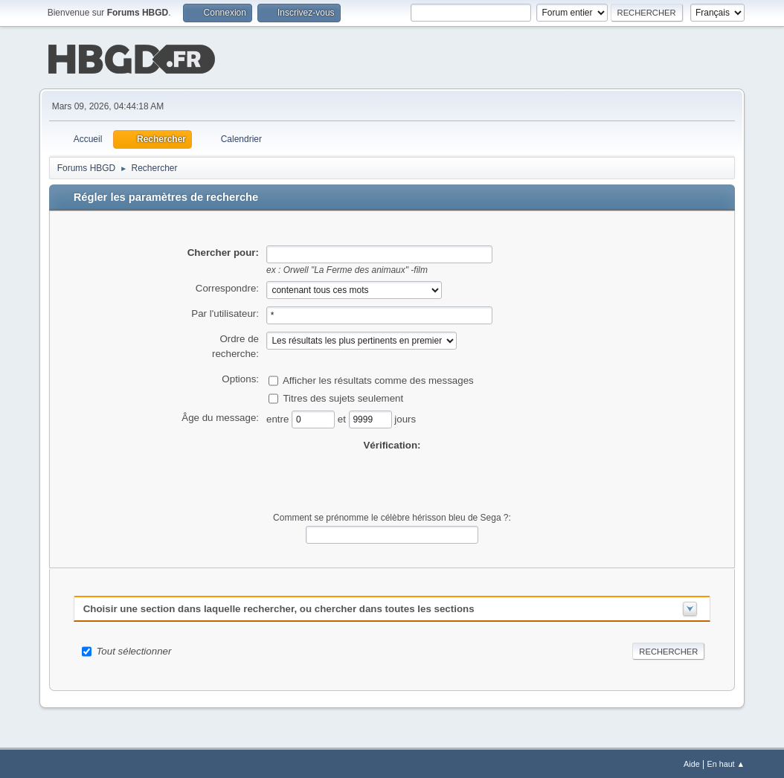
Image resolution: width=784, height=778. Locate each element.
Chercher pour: (223, 251)
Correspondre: (227, 286)
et (343, 416)
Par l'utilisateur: (225, 312)
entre (279, 416)
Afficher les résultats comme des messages (378, 378)
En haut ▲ (726, 762)
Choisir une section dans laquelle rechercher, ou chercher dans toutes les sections (279, 607)
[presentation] (392, 480)
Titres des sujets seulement (343, 396)
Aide (692, 762)
